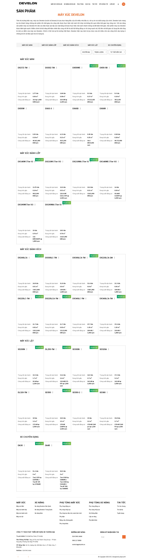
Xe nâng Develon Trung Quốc (43, 509)
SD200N (22, 349)
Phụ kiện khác (93, 520)
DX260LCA (24, 257)
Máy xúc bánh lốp (49, 45)
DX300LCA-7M (80, 257)
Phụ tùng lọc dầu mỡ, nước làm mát (71, 513)
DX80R (104, 108)
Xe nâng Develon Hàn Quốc (43, 506)
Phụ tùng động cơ (65, 506)
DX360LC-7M (79, 298)
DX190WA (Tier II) (54, 204)
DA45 (48, 445)
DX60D (76, 108)
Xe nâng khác (39, 513)
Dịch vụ (87, 4)
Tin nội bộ (120, 509)
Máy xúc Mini (20, 506)
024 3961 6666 (77, 536)
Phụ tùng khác (64, 523)
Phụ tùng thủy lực (65, 509)
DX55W (22, 108)
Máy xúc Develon (56, 4)
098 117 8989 (76, 540)
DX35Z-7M (51, 67)
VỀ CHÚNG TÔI (103, 4)
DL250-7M (50, 349)
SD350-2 (77, 392)
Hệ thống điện (93, 513)
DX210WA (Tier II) (81, 161)
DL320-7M (23, 392)
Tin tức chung (121, 506)
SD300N (77, 349)
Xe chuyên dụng (114, 45)
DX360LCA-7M (107, 298)
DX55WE (77, 67)
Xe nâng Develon (69, 4)
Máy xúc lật (93, 45)
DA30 (21, 445)
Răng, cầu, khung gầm (66, 520)
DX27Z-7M (24, 67)
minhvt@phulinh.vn (78, 544)
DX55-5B (105, 67)
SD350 (49, 392)
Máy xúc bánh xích (71, 45)
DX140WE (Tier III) (109, 161)
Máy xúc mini (27, 45)
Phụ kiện (62, 516)
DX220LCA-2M (107, 257)
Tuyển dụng (120, 513)
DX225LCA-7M (52, 298)
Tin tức (94, 4)
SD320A (104, 349)
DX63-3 (49, 108)
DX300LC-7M (52, 257)
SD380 (104, 392)
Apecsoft (123, 557)
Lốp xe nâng (92, 516)
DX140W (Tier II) (26, 161)
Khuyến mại (86, 52)
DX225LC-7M (25, 298)
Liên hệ (112, 4)
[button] (129, 105)
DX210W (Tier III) (54, 161)
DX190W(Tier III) (26, 204)
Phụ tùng (80, 4)
